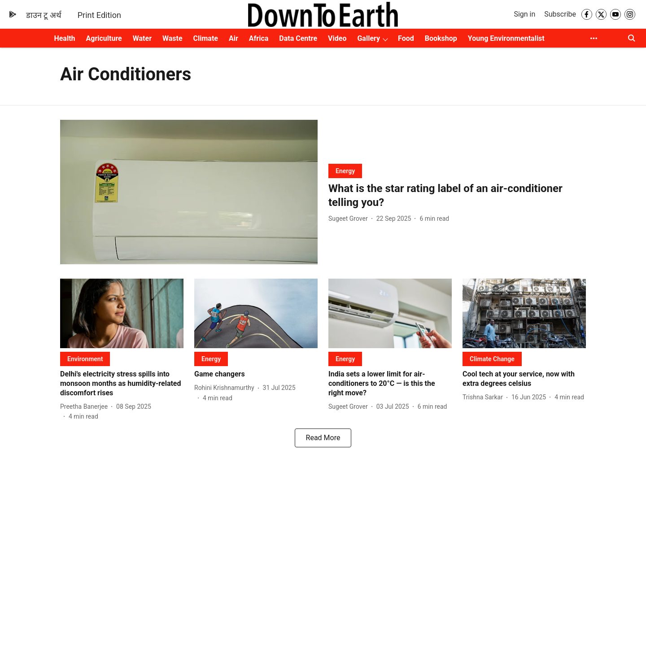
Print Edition (99, 15)
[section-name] (345, 170)
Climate (205, 38)
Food (406, 38)
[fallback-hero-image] (189, 192)
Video (337, 38)
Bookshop (441, 38)
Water (142, 38)
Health (64, 38)
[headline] (457, 196)
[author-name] (349, 218)
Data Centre (298, 38)
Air (233, 38)
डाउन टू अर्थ (43, 15)
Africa (258, 38)
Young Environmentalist (506, 38)
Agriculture (104, 38)
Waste (172, 38)
